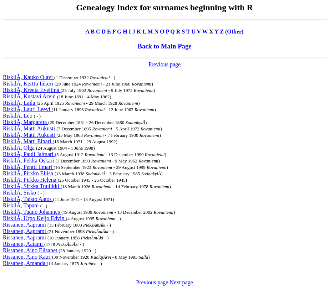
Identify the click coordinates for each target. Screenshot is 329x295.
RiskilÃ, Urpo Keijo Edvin (34, 218)
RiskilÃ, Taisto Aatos (28, 199)
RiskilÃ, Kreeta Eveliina (32, 90)
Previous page (164, 64)
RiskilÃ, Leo (18, 116)
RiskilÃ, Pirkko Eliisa (29, 173)
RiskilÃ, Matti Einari (28, 141)
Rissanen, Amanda (25, 263)
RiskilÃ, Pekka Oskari (29, 160)
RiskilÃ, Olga (19, 148)
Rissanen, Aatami (23, 244)
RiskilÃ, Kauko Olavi (28, 77)
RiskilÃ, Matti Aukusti (29, 128)
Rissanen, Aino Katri (27, 257)
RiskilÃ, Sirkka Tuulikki (32, 186)
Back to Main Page (164, 46)
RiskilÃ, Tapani (21, 205)
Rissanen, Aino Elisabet (31, 250)
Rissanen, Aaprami (25, 225)
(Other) (234, 32)
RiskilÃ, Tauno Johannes (32, 212)
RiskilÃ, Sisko (20, 193)
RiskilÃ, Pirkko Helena (30, 180)
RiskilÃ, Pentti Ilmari (28, 167)
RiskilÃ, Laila (20, 103)
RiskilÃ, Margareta (25, 122)
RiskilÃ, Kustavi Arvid (30, 96)
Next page (181, 282)
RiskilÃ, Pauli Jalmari (29, 154)
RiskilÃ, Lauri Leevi (27, 109)
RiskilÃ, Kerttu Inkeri (29, 84)
